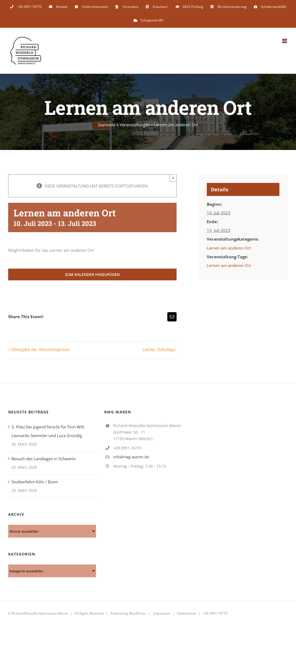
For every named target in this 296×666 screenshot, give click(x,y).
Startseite (106, 124)
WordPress (137, 613)
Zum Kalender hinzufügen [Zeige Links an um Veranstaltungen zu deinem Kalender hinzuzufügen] (92, 274)
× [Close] (173, 178)
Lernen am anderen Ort (229, 248)
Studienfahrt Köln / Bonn (34, 481)
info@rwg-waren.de (131, 456)
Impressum (161, 613)
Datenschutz (186, 613)
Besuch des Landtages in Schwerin (43, 458)
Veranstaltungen (134, 124)
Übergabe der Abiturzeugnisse (40, 350)
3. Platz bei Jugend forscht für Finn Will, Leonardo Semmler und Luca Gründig (48, 431)
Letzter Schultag (158, 350)
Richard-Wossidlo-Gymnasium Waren (40, 613)
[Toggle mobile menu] (285, 41)
